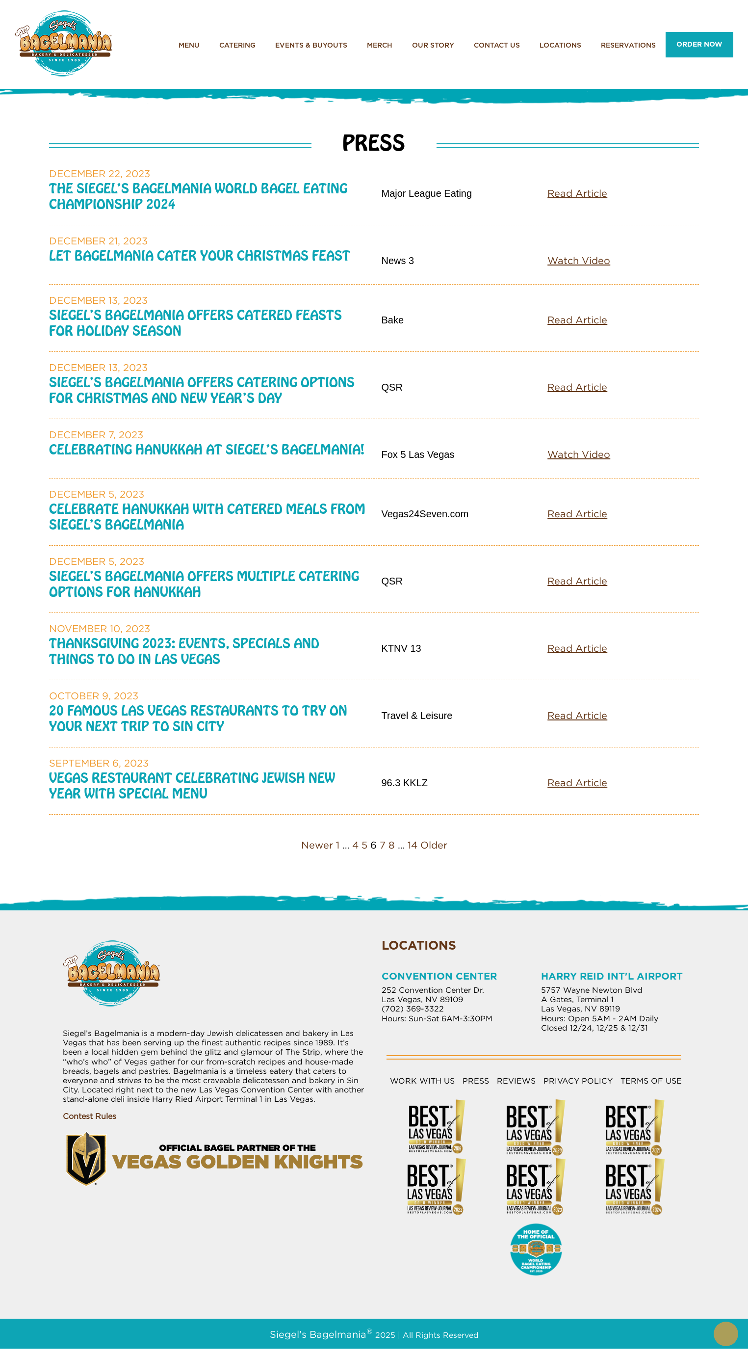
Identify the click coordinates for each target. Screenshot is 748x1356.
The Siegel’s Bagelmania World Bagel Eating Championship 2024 (198, 196)
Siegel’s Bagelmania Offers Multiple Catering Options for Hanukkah (204, 584)
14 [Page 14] (412, 845)
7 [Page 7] (383, 845)
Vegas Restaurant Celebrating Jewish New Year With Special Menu (192, 785)
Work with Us (422, 1080)
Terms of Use (651, 1080)
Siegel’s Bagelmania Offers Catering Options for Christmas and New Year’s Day (202, 390)
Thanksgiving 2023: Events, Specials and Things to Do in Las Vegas (184, 651)
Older (433, 845)
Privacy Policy (578, 1080)
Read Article (577, 193)
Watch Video (578, 260)
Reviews (516, 1080)
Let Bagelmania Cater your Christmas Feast (199, 256)
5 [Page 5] (364, 845)
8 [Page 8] (391, 845)
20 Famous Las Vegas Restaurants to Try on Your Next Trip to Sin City (198, 718)
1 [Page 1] (337, 845)
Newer (317, 845)
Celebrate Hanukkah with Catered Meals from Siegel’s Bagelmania (207, 516)
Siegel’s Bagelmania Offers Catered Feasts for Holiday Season (195, 323)
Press (476, 1080)
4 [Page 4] (355, 845)
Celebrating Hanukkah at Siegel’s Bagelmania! (206, 449)
